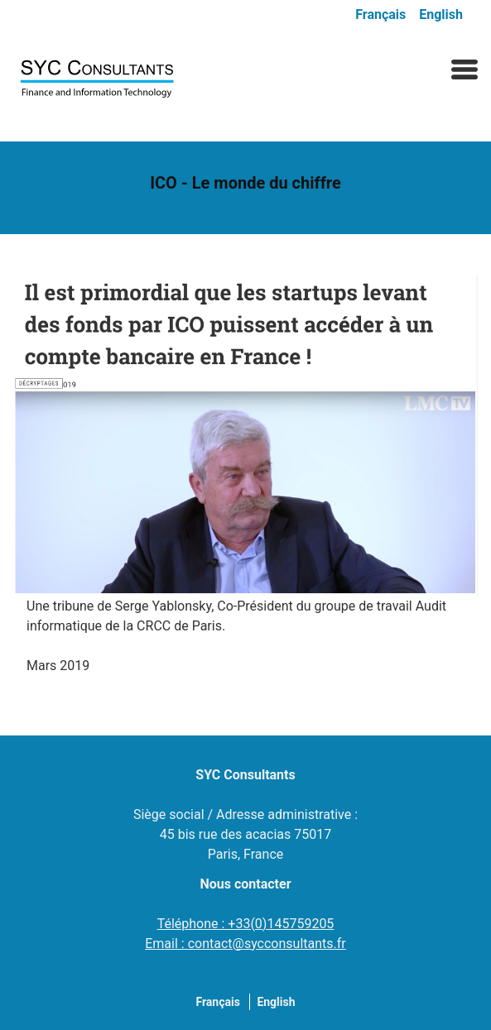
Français (380, 14)
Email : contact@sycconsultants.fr (245, 943)
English (441, 14)
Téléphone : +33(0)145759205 (246, 924)
